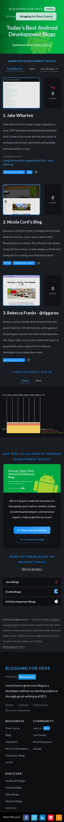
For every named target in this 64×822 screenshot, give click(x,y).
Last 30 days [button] (47, 68)
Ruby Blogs (12, 794)
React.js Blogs (13, 801)
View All (10, 808)
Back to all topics (32, 568)
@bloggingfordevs (14, 646)
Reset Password (42, 741)
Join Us (37, 728)
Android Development (14, 172)
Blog (8, 735)
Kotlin (7, 263)
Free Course (12, 728)
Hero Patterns (52, 619)
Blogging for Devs (32, 9)
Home (9, 705)
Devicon (12, 624)
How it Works (42, 44)
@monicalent (27, 676)
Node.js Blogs (13, 787)
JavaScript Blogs (15, 780)
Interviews (11, 741)
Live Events (39, 735)
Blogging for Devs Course (36, 16)
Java (29, 172)
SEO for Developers (17, 748)
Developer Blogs (15, 755)
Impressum (40, 705)
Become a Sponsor (17, 710)
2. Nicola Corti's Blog (22, 221)
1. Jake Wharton (18, 115)
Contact (23, 705)
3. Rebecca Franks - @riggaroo (31, 312)
